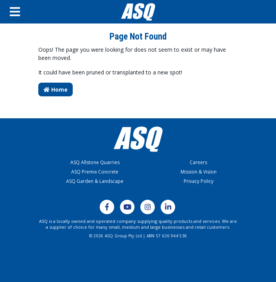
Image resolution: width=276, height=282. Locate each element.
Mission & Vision (199, 171)
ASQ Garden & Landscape (95, 181)
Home (55, 89)
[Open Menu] (31, 11)
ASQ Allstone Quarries (95, 162)
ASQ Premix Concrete (94, 171)
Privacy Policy (198, 181)
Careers (198, 162)
